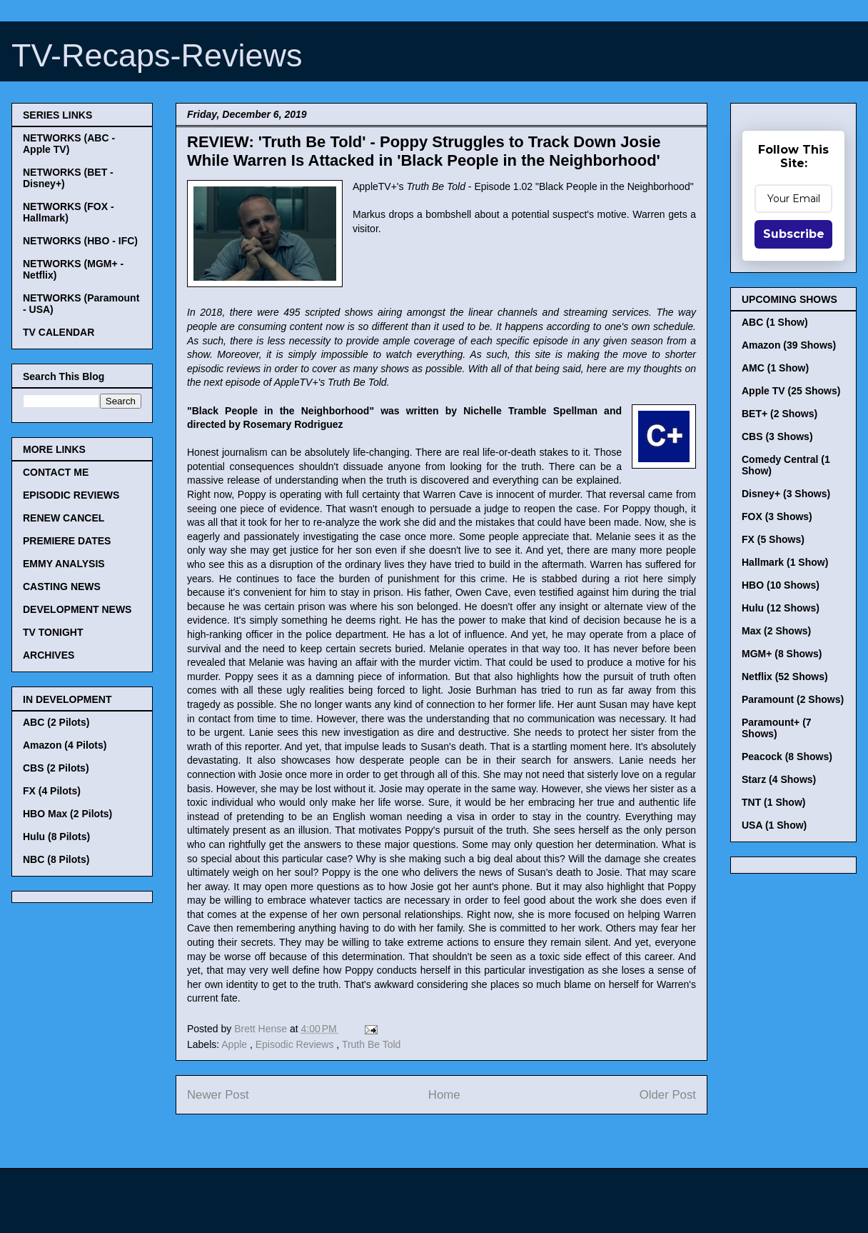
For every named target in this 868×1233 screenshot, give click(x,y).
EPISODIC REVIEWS (71, 495)
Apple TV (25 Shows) (791, 390)
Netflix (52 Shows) (785, 676)
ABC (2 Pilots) (56, 722)
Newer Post (218, 1095)
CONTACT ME (56, 472)
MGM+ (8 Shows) (782, 653)
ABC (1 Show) (775, 322)
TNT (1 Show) (773, 802)
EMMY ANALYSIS (64, 563)
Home (444, 1095)
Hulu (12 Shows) (780, 608)
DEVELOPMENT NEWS (77, 609)
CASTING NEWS (62, 586)
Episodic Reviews (296, 1044)
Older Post (668, 1095)
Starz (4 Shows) (779, 779)
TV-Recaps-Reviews (157, 55)
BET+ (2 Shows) (779, 413)
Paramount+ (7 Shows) (777, 728)
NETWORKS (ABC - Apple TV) (69, 143)
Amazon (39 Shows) (789, 345)
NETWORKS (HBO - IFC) (80, 240)
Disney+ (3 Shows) (786, 493)
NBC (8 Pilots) (56, 859)
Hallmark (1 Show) (785, 562)
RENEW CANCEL (63, 518)
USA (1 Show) (774, 825)
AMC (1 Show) (775, 368)
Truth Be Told (371, 1044)
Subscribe (793, 234)
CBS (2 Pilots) (56, 768)
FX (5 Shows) (773, 539)
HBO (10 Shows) (780, 585)
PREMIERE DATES (67, 540)
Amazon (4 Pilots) (64, 745)
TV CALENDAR (58, 332)
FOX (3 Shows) (777, 516)
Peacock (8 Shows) (787, 756)
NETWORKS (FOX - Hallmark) (68, 212)
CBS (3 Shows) (777, 436)
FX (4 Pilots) (52, 791)
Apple (235, 1044)
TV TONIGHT (53, 632)
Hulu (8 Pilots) (56, 836)
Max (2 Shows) (776, 631)
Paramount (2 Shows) (793, 699)
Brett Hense (262, 1028)
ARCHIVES (48, 655)
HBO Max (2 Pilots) (67, 813)
